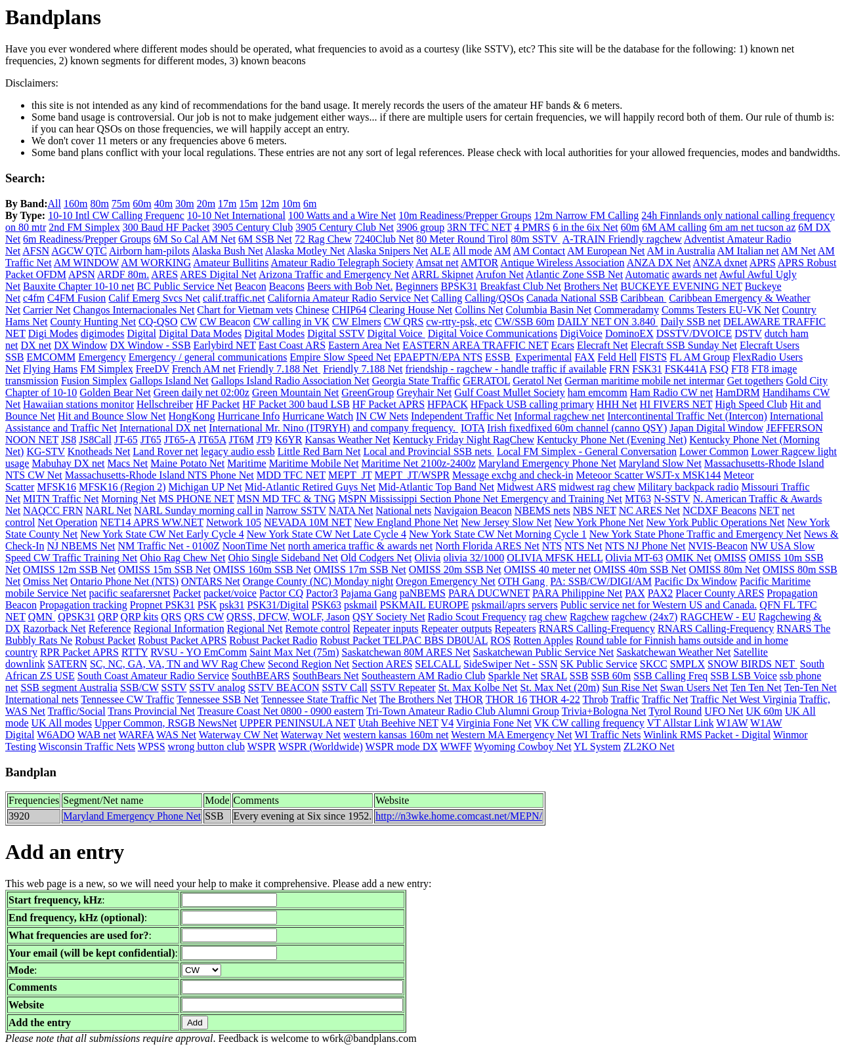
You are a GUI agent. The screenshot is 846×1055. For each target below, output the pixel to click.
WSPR (261, 746)
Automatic (647, 274)
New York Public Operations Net (715, 522)
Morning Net (128, 498)
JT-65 (126, 439)
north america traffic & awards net (360, 545)
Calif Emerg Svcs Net (154, 298)
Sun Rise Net (629, 687)
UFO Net (723, 711)
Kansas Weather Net (348, 439)
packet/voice (230, 593)
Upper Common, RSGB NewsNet (166, 722)
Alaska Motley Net (305, 250)
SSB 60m (611, 675)
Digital (141, 333)
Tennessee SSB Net (218, 699)
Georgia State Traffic (416, 380)
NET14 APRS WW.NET (151, 522)
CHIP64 (349, 309)
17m (227, 203)
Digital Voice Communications (493, 333)
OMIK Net (688, 557)
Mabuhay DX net (68, 463)
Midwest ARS (526, 486)
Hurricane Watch (317, 416)
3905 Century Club (253, 227)
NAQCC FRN (53, 510)
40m (163, 203)
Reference (110, 628)
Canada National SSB (572, 298)
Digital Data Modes (200, 333)
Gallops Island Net (169, 380)
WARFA (136, 734)
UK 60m (764, 711)
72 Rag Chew (323, 239)
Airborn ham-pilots (149, 250)
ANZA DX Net (659, 262)
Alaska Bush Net (227, 250)
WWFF (456, 746)
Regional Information (178, 628)
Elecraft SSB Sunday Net (684, 345)
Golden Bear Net (114, 392)
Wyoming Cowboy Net (522, 746)
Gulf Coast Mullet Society (509, 392)
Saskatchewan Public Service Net (543, 652)
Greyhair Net (424, 392)
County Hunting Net (93, 321)
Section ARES (382, 663)
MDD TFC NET (291, 475)
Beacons (287, 286)
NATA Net (351, 510)
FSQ (719, 368)
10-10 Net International (236, 215)
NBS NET (594, 510)
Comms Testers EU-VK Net (720, 309)
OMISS (730, 557)
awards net (694, 274)
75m (121, 203)
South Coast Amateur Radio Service (153, 675)
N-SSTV (672, 498)
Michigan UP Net (205, 486)
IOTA (472, 427)
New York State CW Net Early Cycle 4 (161, 534)
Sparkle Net (513, 675)
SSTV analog (217, 687)
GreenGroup (367, 392)
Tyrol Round (675, 711)
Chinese (312, 309)
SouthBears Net (326, 675)
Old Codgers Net (376, 557)
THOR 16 (507, 699)
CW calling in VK (291, 321)
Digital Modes (274, 333)
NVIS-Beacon (718, 545)
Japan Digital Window (716, 427)
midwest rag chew (597, 486)
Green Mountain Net (295, 392)
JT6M (240, 439)
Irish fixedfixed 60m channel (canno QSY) (577, 427)
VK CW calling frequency (589, 722)
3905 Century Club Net (344, 227)
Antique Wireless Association (562, 262)
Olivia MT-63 (634, 557)
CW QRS (404, 321)
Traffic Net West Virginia (743, 699)
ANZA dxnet (720, 262)
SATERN (67, 663)
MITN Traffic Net (60, 498)
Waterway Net (311, 734)
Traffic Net (665, 699)
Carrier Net (46, 309)
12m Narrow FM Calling (586, 215)
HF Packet (218, 404)
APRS (763, 262)
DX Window (80, 345)
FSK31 (647, 368)
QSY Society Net (388, 616)
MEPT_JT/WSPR (412, 475)
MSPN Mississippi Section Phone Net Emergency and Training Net (480, 498)
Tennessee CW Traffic (127, 699)
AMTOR (480, 262)
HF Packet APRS (388, 404)
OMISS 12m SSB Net (69, 569)
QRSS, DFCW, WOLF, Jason (288, 616)
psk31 (231, 604)
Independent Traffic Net (461, 416)
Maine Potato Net (187, 463)
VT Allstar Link (680, 722)
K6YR (289, 439)
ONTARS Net (210, 581)
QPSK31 (76, 616)
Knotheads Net (99, 451)
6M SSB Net (265, 239)
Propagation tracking (83, 604)
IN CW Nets (382, 416)
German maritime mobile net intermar (644, 380)
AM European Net (606, 250)
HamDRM (737, 392)
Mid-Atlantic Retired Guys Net (310, 486)
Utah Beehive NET (398, 722)
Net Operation (67, 522)
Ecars (562, 345)
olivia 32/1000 (473, 557)
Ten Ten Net (756, 687)
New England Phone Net (406, 522)
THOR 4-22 (555, 699)
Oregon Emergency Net (446, 581)
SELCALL (438, 663)
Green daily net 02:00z (201, 392)
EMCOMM (50, 357)
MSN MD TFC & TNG (286, 498)
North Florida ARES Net (487, 545)
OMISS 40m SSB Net (640, 569)
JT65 (150, 439)
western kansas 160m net (395, 734)
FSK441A (686, 368)
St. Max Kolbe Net (478, 687)
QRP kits (140, 616)
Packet (187, 593)
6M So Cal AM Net (195, 239)
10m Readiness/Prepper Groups (465, 215)
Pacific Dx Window (695, 581)
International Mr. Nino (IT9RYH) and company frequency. (333, 427)
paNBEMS (423, 593)
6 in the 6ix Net (585, 227)
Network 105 (233, 522)
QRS (171, 616)
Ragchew (589, 616)
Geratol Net (537, 380)
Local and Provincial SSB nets (428, 451)
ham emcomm (597, 392)
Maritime (246, 463)
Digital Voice (396, 333)
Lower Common (713, 451)
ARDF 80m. (123, 274)
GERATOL (486, 380)
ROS (500, 640)
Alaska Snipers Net (388, 250)
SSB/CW (139, 687)
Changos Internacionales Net (134, 309)
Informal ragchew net (559, 416)
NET (769, 510)
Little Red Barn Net (319, 451)
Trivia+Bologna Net (604, 711)
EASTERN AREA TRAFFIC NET (475, 345)
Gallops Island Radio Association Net (290, 380)
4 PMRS (532, 227)
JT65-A (180, 439)
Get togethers (755, 380)
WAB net (96, 734)
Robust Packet (105, 640)
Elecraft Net (602, 345)
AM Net (798, 250)
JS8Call (95, 439)
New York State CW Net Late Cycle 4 (326, 534)
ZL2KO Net (649, 746)
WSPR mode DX (402, 746)
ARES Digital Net (218, 274)
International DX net (162, 427)
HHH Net (617, 404)
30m (184, 203)
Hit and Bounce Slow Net (111, 416)
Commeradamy (626, 309)
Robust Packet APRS (182, 640)
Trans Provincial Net (151, 711)
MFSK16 (56, 486)
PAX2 (660, 593)
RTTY (134, 652)
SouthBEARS (261, 675)
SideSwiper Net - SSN (510, 663)
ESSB (499, 357)
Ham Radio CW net (671, 392)
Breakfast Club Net (520, 286)
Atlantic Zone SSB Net (574, 274)
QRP (108, 616)
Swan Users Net (694, 687)
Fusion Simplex (94, 380)
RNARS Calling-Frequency (597, 628)
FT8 (740, 368)
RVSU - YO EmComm (198, 652)
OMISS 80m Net (724, 569)
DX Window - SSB (150, 345)
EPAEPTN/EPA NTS (438, 357)
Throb (595, 699)
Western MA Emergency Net (511, 734)
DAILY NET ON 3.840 (607, 321)
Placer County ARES (719, 593)
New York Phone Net (598, 522)
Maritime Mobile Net (314, 463)
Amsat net (436, 262)
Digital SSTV (335, 333)
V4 (447, 722)
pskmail (360, 604)
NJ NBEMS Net (81, 545)
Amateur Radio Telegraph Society (341, 262)
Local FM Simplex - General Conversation (587, 451)
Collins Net (479, 309)
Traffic (624, 699)
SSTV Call (345, 687)
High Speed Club (751, 404)
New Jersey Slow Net (506, 522)
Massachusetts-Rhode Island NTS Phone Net (159, 475)
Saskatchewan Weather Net (673, 652)
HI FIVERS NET (675, 404)
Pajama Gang (369, 593)
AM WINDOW (86, 262)
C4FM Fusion (76, 298)
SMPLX (687, 663)
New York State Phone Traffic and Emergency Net (695, 534)
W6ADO (56, 734)
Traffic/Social (77, 711)
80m (99, 203)
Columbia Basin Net (549, 309)
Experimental (543, 357)
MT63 (638, 498)
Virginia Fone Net (494, 722)
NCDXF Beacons (719, 510)
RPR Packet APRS (79, 652)
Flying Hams (50, 368)
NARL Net (108, 510)
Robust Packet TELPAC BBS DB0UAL (404, 640)
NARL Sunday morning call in (198, 510)
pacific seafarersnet (130, 593)
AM (502, 250)
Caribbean (644, 298)
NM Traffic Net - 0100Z (169, 545)
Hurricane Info (249, 416)
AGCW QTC (79, 250)
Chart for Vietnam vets (245, 309)
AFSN (35, 250)
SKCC (653, 663)
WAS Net (176, 734)
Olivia (427, 557)
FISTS (653, 357)
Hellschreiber (165, 404)
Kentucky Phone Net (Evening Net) (612, 439)
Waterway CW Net (238, 734)
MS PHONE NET (196, 498)
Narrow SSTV (296, 510)
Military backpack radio (688, 486)
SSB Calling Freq (670, 675)
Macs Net (128, 463)
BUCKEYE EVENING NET (681, 286)
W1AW (732, 722)
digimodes (103, 333)
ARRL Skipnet (443, 274)
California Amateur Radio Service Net (348, 298)
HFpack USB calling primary (532, 404)
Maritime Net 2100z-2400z (419, 463)
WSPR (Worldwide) (320, 746)
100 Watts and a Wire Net (342, 215)
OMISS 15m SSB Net (164, 569)
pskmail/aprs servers (515, 604)
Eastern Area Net (364, 345)
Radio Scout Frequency (477, 616)
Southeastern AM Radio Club (424, 675)
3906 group (420, 227)
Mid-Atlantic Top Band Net (436, 486)
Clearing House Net (410, 309)
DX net (36, 345)
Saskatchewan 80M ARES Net (406, 652)
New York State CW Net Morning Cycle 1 (498, 534)
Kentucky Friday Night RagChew (463, 439)
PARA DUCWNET (489, 593)
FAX (585, 357)
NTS (552, 545)
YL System (597, 746)
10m (291, 203)
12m (270, 203)
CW (188, 321)
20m (206, 203)
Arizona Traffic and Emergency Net (334, 274)
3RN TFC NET (479, 227)
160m (75, 203)
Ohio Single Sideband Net (283, 557)
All (53, 203)
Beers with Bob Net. (350, 286)
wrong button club (206, 746)
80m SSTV (535, 239)
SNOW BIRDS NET (752, 663)
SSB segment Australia (69, 687)
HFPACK (447, 404)
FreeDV (152, 368)
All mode (472, 250)
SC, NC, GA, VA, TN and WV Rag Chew (177, 663)
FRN (619, 368)
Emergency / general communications (208, 357)
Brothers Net (591, 286)
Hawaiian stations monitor (78, 404)
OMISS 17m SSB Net (360, 569)
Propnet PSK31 (162, 604)
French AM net (204, 368)
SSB (579, 675)
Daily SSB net (690, 321)
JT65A (212, 439)
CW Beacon (225, 321)
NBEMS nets (542, 510)
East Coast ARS (292, 345)
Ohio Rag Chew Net (182, 557)
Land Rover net (165, 451)
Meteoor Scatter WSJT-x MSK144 (648, 475)
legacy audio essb (238, 451)
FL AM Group (699, 357)
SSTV (174, 687)
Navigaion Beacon (473, 510)
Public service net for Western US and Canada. (658, 604)
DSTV (748, 333)
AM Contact (539, 250)
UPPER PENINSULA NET (298, 722)
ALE (440, 250)
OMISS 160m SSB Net (262, 569)
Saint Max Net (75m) (294, 652)
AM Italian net (748, 250)
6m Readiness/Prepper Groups (87, 239)
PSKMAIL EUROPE (424, 604)
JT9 (264, 439)
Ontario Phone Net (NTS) (124, 581)
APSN (81, 274)
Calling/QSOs (494, 298)
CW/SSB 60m (525, 321)
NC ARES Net (649, 510)
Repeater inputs (386, 628)
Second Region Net (308, 663)
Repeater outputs (456, 628)
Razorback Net (54, 628)
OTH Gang (523, 581)
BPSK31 (458, 286)
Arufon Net (500, 274)
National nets (403, 510)
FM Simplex (106, 368)
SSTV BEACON (284, 687)
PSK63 (326, 604)
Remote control (318, 628)
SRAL (554, 675)
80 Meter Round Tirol (462, 239)
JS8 (68, 439)
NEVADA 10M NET (308, 522)
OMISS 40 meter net (547, 569)
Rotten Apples (543, 640)
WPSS (151, 746)
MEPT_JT (349, 475)
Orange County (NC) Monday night (318, 581)
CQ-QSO (158, 321)
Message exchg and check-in (512, 475)
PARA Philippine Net (577, 593)
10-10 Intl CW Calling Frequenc (116, 215)
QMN (41, 616)
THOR (468, 699)
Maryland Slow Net (660, 463)
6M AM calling (674, 227)
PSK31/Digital (277, 604)
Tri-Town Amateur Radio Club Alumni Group (462, 711)
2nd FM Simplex (84, 227)
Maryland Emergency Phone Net (547, 463)
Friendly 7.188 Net (279, 368)
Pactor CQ (281, 593)
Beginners (417, 286)
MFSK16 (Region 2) (122, 486)
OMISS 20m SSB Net (455, 569)
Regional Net (255, 628)
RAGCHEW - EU (717, 616)
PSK (207, 604)
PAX (635, 593)
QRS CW (204, 616)
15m (249, 203)
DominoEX (629, 333)
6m (309, 203)
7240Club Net (383, 239)
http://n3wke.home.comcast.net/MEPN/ (458, 816)
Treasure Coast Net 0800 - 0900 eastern (281, 711)
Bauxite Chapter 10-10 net (78, 286)
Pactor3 (322, 593)
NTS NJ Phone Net (644, 545)
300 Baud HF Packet (166, 227)
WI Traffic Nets (608, 734)
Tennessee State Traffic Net (319, 699)
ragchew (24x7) (645, 616)
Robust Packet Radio (273, 640)
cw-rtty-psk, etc (459, 321)
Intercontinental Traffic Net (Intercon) (687, 416)
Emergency (102, 357)
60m (142, 203)
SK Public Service (598, 663)
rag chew (548, 616)
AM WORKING (156, 262)
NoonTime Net (254, 545)
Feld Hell (617, 357)
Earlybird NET (225, 345)
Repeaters (515, 628)
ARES (164, 274)
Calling (446, 298)
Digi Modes (53, 333)
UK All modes (62, 722)
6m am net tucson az (752, 227)
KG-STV (45, 451)
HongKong (191, 416)
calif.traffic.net (234, 298)
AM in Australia (681, 250)
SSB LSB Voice (743, 675)
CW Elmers (356, 321)
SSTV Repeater (403, 687)
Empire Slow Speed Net (340, 357)
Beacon (250, 286)
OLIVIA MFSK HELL (555, 557)
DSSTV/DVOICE (694, 333)
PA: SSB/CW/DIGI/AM (601, 581)
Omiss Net (45, 581)
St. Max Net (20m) (560, 687)
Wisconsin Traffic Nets (87, 746)
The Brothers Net (415, 699)
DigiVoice (581, 333)
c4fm (34, 298)
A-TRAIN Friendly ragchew (622, 239)
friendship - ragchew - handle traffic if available (505, 368)
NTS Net (583, 545)
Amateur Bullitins (230, 262)
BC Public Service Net (184, 286)
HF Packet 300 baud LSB (296, 404)
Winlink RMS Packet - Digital (707, 734)
